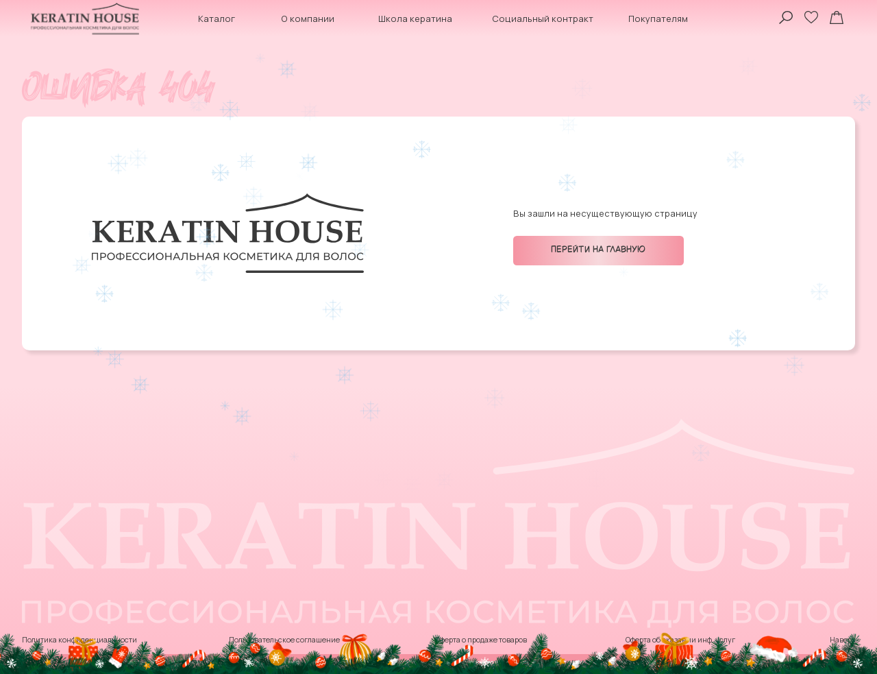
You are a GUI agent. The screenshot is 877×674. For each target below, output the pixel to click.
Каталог (216, 18)
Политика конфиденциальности (79, 640)
